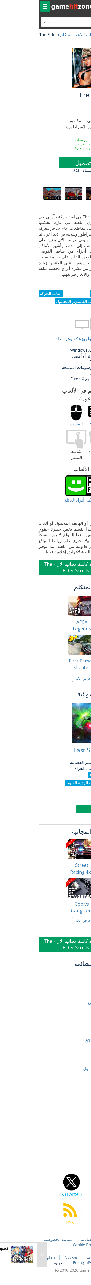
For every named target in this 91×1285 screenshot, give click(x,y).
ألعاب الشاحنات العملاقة (66, 1040)
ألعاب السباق (76, 1022)
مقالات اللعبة (74, 1239)
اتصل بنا (49, 1239)
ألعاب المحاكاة (75, 1078)
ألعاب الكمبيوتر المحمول (66, 1068)
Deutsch (70, 1262)
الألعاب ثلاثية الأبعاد (71, 1153)
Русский (34, 1257)
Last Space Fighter (62, 750)
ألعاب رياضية (76, 1106)
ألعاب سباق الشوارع (70, 1125)
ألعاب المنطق (75, 1097)
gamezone (35, 6)
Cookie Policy (47, 1245)
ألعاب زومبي (76, 1115)
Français (79, 1257)
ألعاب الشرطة (75, 1050)
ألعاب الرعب (76, 1012)
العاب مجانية (71, 34)
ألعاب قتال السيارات (70, 1143)
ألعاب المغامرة (74, 1087)
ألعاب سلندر (77, 1134)
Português (45, 1262)
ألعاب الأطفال (75, 984)
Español (57, 1257)
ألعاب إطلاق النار (73, 975)
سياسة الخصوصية (20, 1239)
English (12, 1257)
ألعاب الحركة (76, 993)
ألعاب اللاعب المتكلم (40, 34)
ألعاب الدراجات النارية (68, 1003)
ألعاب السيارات (74, 1031)
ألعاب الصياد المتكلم (70, 1059)
